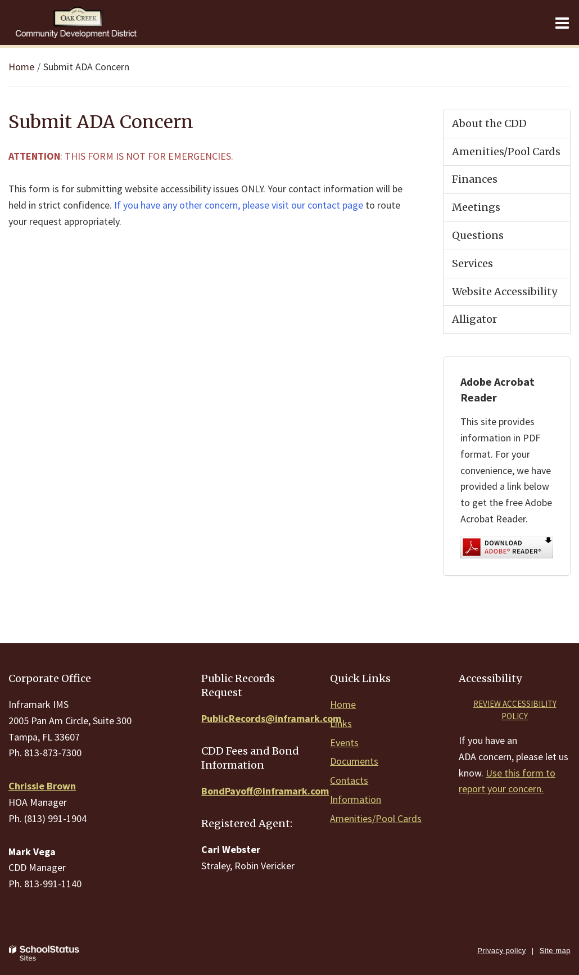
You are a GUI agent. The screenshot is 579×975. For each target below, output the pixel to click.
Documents (354, 761)
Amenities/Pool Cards (506, 151)
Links (341, 723)
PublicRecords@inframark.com (271, 718)
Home (21, 66)
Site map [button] (555, 950)
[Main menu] (562, 22)
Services (472, 263)
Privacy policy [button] (501, 950)
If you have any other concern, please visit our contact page (238, 204)
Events (344, 742)
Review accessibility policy (515, 710)
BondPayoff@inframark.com (265, 790)
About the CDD (489, 123)
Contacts (349, 780)
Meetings (476, 207)
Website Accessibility (504, 291)
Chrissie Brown (42, 785)
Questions (478, 235)
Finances (474, 179)
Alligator (474, 319)
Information (355, 799)
